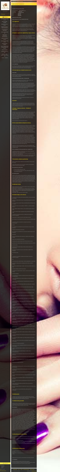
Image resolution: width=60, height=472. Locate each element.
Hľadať (9, 14)
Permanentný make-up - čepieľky (4, 25)
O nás (19, 469)
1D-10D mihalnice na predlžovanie (5, 30)
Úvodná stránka (14, 1)
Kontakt (21, 469)
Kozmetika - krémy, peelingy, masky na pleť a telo (4, 55)
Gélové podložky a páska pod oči (4, 41)
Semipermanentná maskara (4, 44)
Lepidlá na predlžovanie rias (4, 32)
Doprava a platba (32, 469)
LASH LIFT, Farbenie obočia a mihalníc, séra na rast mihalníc (4, 47)
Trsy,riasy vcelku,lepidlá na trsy (4, 19)
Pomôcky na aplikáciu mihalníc (4, 39)
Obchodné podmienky (26, 469)
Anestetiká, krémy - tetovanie (4, 22)
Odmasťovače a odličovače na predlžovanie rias (4, 35)
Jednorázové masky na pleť (4, 52)
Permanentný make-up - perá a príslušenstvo (4, 27)
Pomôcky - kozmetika (5, 57)
